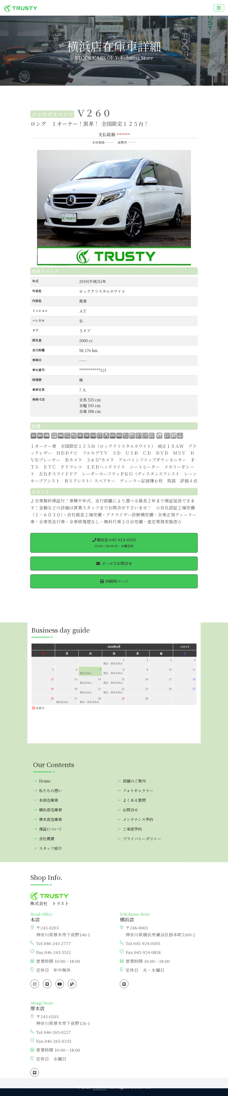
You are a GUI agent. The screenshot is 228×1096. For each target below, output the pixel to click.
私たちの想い (47, 1015)
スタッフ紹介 (47, 1073)
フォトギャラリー (135, 1015)
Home (42, 1006)
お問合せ (127, 1035)
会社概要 (43, 1063)
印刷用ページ (114, 581)
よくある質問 (131, 1025)
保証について (47, 1054)
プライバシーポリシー (139, 1063)
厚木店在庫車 (47, 1044)
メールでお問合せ (114, 563)
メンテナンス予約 (135, 1044)
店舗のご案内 (131, 1006)
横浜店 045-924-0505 (114, 542)
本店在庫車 (45, 1025)
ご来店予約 (129, 1054)
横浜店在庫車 (47, 1035)
